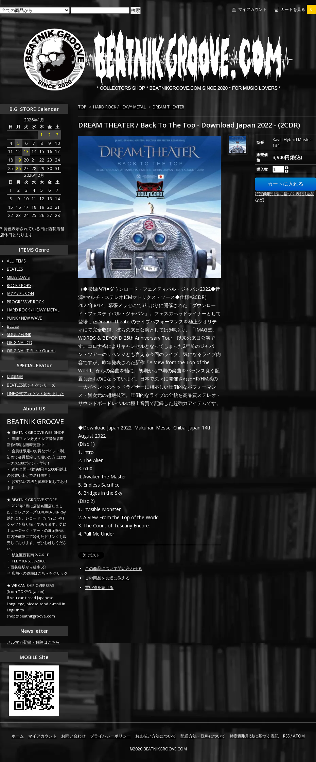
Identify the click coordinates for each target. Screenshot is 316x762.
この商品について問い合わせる (113, 568)
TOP (82, 107)
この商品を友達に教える (107, 578)
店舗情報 (15, 376)
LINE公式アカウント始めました (35, 393)
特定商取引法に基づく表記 (254, 736)
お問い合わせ (73, 736)
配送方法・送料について (202, 736)
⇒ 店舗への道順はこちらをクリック (37, 573)
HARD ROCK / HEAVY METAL (119, 107)
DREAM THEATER (168, 107)
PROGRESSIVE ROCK (25, 302)
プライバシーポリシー (110, 736)
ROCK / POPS (19, 285)
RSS (286, 736)
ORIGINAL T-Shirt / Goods (31, 351)
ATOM (299, 736)
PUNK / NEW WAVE (24, 318)
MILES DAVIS (18, 277)
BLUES (13, 326)
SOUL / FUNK (19, 334)
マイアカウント (252, 9)
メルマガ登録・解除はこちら (33, 642)
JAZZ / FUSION (20, 294)
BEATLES (15, 269)
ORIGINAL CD (19, 342)
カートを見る (298, 9)
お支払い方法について (155, 736)
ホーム (18, 736)
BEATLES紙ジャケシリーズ (31, 385)
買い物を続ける (99, 587)
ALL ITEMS (16, 261)
